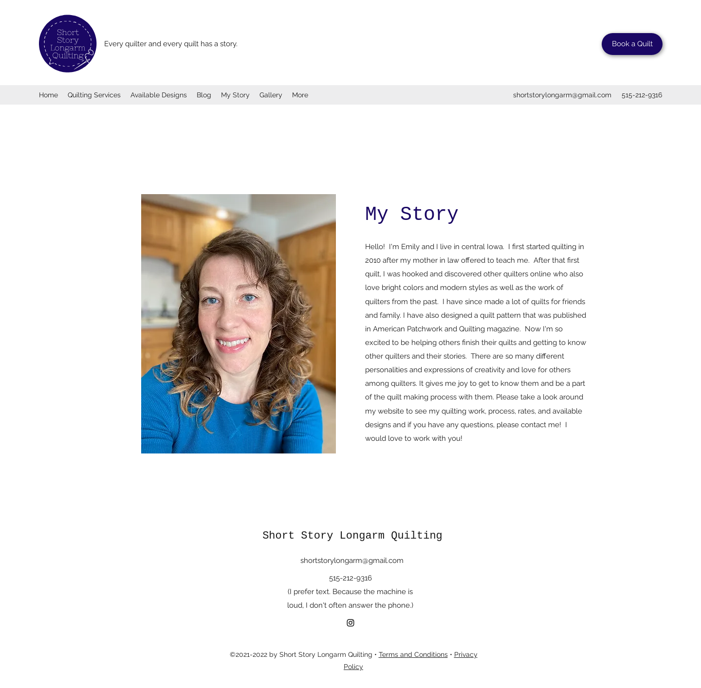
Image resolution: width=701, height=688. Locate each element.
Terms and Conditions (413, 654)
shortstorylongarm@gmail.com (562, 95)
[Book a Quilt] (632, 44)
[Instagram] (350, 623)
